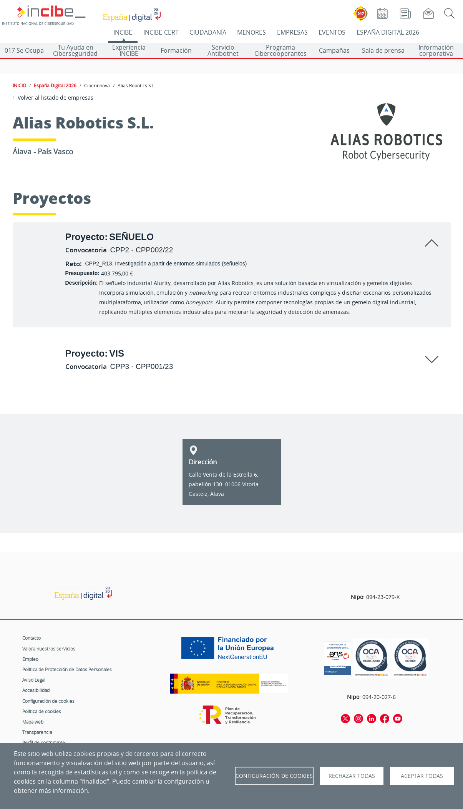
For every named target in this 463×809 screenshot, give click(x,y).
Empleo (30, 659)
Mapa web (32, 722)
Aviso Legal (33, 680)
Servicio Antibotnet (223, 50)
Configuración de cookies (48, 701)
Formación (176, 50)
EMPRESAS (292, 32)
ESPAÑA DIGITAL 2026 (388, 32)
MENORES (251, 32)
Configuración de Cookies (274, 775)
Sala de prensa (383, 50)
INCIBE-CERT (161, 32)
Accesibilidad (36, 690)
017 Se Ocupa (24, 50)
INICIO (19, 85)
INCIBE (122, 32)
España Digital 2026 (55, 85)
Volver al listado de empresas (55, 97)
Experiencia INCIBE (129, 50)
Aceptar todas (422, 775)
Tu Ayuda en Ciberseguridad (75, 50)
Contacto (31, 638)
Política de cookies (41, 711)
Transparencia (37, 732)
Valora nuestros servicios (48, 649)
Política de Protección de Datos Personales (67, 669)
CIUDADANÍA (207, 32)
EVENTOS (332, 32)
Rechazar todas (352, 775)
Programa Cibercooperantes (280, 50)
